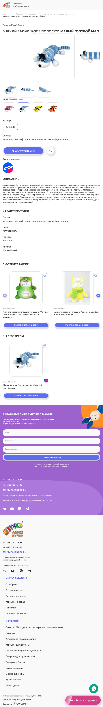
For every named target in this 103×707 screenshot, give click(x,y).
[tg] (27, 509)
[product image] (52, 56)
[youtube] (12, 509)
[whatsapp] (19, 509)
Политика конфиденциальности (17, 700)
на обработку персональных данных (51, 466)
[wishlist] (45, 275)
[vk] (4, 509)
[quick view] (26, 288)
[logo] (51, 529)
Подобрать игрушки (83, 700)
